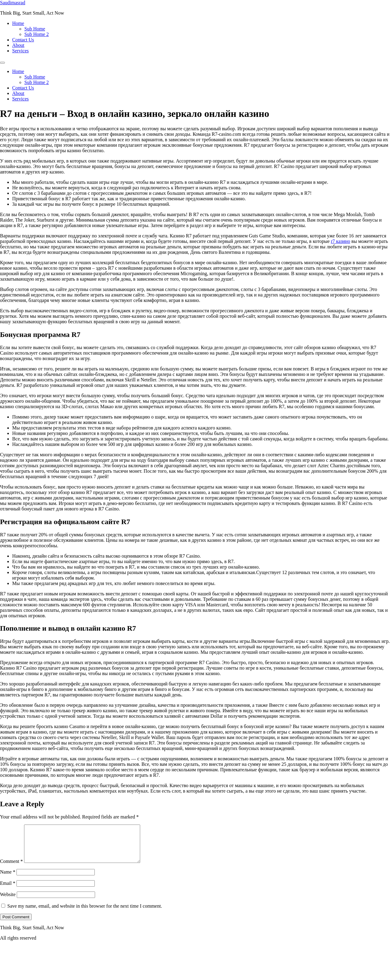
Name (7, 879)
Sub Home (34, 28)
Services (20, 50)
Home (18, 23)
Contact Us (23, 39)
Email (7, 890)
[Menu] (2, 63)
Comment (11, 868)
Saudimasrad (12, 2)
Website (8, 901)
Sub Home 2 (36, 34)
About (18, 45)
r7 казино (340, 241)
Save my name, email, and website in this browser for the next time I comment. (84, 913)
